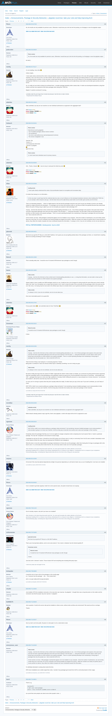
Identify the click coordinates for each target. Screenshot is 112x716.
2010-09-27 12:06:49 (31, 602)
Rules (11, 11)
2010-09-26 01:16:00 (31, 270)
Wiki (80, 3)
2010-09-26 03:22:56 (31, 346)
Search (16, 11)
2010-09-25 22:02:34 (31, 123)
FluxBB (105, 710)
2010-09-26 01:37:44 (31, 302)
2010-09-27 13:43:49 (31, 645)
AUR (99, 3)
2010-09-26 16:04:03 (31, 482)
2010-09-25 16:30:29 (31, 49)
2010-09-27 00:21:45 (31, 508)
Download (106, 3)
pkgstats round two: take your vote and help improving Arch (70, 18)
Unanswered (103, 13)
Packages (66, 3)
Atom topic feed (103, 708)
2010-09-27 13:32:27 (31, 619)
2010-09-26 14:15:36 (31, 458)
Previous (12, 21)
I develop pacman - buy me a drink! (51, 225)
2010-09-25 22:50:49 (31, 162)
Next (32, 21)
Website (10, 43)
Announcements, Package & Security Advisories (29, 18)
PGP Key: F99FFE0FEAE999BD (33, 225)
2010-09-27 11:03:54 (31, 588)
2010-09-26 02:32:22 (31, 323)
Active (97, 13)
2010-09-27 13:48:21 (31, 679)
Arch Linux (9, 2)
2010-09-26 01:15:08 (31, 257)
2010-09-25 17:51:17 (31, 66)
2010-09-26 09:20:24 (31, 421)
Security (93, 3)
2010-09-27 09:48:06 (31, 571)
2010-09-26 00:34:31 (31, 231)
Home (59, 3)
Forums (74, 3)
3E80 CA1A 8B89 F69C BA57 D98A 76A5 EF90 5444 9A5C (40, 31)
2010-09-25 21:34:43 (31, 102)
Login (26, 11)
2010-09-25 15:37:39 (31, 24)
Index (6, 11)
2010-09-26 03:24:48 (31, 403)
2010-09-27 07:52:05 (31, 532)
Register (21, 11)
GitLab (86, 3)
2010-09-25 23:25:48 (31, 183)
